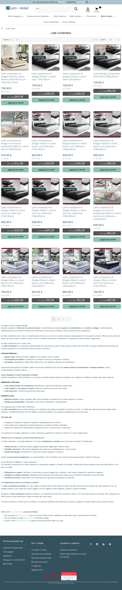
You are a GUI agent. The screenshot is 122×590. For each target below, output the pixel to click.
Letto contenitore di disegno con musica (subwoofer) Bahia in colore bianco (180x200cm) (15, 145)
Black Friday (7, 564)
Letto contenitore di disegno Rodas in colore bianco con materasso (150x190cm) (44, 145)
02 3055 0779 (71, 2)
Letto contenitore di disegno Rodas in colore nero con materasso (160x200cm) (44, 212)
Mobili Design (10, 28)
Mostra (103, 39)
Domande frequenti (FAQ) (41, 558)
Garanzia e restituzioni (68, 550)
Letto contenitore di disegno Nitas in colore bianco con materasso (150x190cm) (12, 281)
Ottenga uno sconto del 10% (14, 560)
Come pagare (8, 552)
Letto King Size (24, 515)
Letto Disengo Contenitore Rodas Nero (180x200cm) (106, 75)
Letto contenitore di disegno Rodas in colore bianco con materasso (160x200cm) (75, 145)
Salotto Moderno (22, 521)
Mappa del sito (37, 570)
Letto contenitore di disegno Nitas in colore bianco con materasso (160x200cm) (43, 281)
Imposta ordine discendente (17, 39)
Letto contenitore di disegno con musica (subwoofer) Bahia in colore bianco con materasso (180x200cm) (107, 213)
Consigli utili (36, 566)
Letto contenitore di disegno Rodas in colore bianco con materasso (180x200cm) (105, 145)
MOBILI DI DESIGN (16, 512)
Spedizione (7, 556)
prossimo (68, 319)
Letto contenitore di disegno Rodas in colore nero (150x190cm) (44, 76)
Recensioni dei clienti (39, 562)
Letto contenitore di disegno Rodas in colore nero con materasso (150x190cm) (13, 212)
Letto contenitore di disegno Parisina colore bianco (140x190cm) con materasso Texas (13, 78)
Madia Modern (29, 518)
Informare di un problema (41, 554)
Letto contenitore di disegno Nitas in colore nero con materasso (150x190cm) (104, 281)
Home (2, 28)
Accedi (88, 11)
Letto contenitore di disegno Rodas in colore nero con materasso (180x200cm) (75, 212)
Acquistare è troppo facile (13, 548)
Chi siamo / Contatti (39, 550)
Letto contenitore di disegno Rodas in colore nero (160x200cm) (75, 76)
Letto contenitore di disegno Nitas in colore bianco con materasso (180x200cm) (74, 281)
